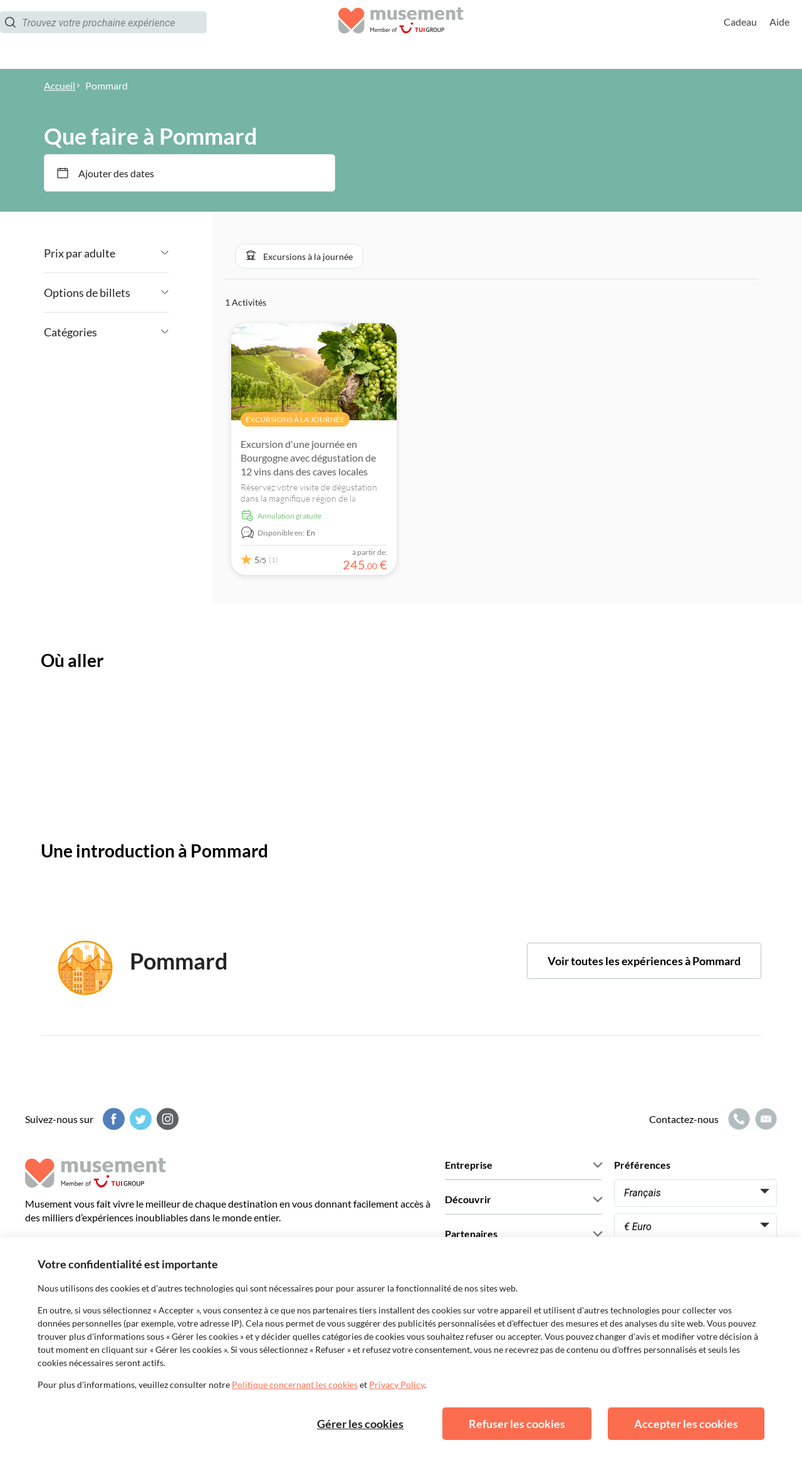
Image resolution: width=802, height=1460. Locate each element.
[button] (299, 256)
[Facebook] (112, 1119)
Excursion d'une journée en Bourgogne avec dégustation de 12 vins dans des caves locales (308, 457)
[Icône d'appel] (737, 1119)
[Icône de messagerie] (764, 1119)
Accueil (59, 85)
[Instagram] (166, 1119)
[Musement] (401, 34)
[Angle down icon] (142, 253)
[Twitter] (139, 1119)
